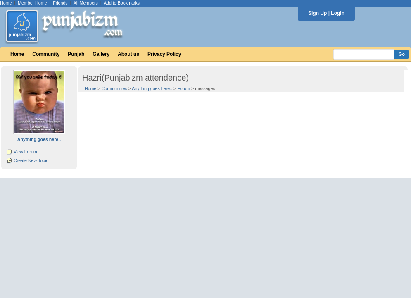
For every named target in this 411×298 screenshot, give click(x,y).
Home (6, 2)
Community (45, 54)
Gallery (101, 54)
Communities (114, 88)
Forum (183, 88)
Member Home (32, 2)
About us (128, 54)
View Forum (25, 151)
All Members (86, 2)
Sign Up (317, 13)
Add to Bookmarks (122, 2)
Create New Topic (31, 160)
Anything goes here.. (152, 88)
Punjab (76, 54)
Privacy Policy (164, 54)
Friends (60, 2)
